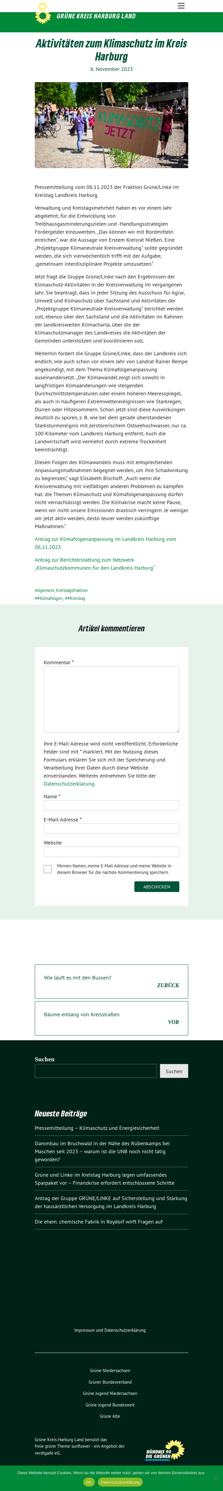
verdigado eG (47, 1465)
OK (89, 1482)
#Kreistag (76, 610)
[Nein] (216, 1478)
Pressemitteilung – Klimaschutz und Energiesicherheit (97, 1140)
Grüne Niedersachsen (110, 1382)
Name (52, 808)
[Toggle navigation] (181, 39)
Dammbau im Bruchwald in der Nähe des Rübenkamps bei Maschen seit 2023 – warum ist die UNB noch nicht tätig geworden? (102, 1163)
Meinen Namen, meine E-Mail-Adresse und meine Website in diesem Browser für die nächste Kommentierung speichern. (114, 881)
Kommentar (59, 674)
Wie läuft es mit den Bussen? (111, 994)
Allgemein (44, 602)
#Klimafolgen (49, 610)
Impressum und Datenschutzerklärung (110, 1342)
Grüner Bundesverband (110, 1394)
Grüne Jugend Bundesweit (110, 1417)
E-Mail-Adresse (62, 831)
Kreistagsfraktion (72, 602)
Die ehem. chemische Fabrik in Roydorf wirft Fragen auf (99, 1233)
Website (53, 854)
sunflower (80, 1458)
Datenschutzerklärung (69, 795)
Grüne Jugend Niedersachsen (110, 1405)
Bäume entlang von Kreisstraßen (111, 1030)
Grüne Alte (110, 1428)
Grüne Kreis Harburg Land (96, 16)
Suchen (45, 1071)
